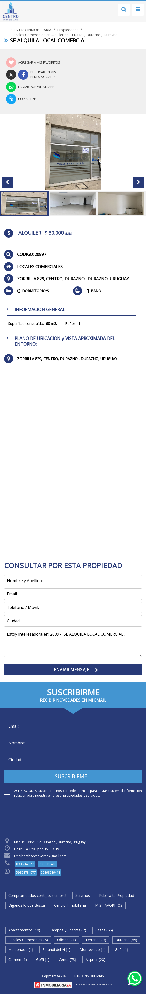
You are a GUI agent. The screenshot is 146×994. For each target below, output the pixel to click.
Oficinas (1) (66, 939)
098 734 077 (25, 864)
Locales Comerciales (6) (28, 939)
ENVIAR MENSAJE (71, 669)
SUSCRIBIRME (71, 776)
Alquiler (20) (95, 959)
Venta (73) (67, 959)
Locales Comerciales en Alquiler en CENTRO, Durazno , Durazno (64, 35)
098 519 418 (47, 864)
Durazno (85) (126, 939)
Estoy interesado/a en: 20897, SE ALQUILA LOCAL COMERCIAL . (73, 643)
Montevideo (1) (93, 949)
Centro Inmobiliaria (70, 905)
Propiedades (67, 30)
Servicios (82, 895)
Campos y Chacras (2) (68, 930)
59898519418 (50, 872)
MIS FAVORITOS (108, 905)
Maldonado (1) (20, 949)
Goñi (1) (121, 949)
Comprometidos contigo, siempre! (37, 895)
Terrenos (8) (95, 939)
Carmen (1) (17, 959)
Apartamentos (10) (24, 930)
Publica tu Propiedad (116, 895)
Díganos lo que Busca (26, 905)
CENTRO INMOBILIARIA (31, 30)
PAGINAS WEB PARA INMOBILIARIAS (94, 984)
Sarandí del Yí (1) (56, 949)
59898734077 (26, 872)
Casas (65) (104, 930)
